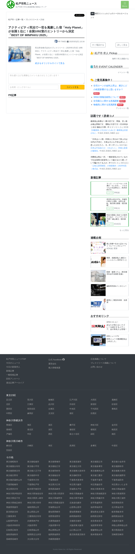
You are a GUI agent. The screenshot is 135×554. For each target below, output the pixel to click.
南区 (114, 434)
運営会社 (52, 364)
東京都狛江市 (54, 466)
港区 (71, 413)
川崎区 (30, 445)
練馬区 (30, 413)
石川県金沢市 (118, 507)
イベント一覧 (123, 72)
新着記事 (10, 371)
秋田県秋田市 (118, 503)
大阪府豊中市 (54, 525)
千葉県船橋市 (12, 484)
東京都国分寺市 (13, 466)
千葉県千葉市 (96, 480)
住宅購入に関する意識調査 (109, 101)
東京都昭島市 (12, 462)
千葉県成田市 (118, 480)
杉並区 (115, 404)
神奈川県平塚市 (76, 498)
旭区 (29, 425)
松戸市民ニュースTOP (16, 359)
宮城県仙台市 (54, 507)
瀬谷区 (72, 429)
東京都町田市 (75, 475)
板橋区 (51, 400)
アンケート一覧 (122, 108)
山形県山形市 (75, 507)
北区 (8, 404)
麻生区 (9, 445)
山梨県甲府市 (12, 521)
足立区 (9, 400)
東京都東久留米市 (77, 471)
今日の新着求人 (13, 367)
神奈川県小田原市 (56, 493)
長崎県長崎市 (12, 539)
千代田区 (94, 409)
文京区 (51, 413)
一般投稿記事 (12, 375)
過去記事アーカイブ (15, 383)
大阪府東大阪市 (76, 525)
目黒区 (94, 413)
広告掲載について (98, 359)
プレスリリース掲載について (103, 363)
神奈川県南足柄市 (14, 503)
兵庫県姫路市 (54, 521)
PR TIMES (61, 41)
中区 (29, 434)
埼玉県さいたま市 (119, 484)
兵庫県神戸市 (33, 521)
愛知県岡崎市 (54, 512)
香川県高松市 (118, 530)
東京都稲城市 (33, 462)
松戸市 (11, 19)
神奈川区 (94, 425)
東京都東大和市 (119, 471)
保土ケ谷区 (74, 434)
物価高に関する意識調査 (108, 104)
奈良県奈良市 (96, 521)
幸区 (50, 445)
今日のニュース (13, 363)
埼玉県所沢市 (12, 489)
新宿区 (94, 404)
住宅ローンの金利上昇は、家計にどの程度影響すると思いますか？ (110, 89)
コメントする (72, 87)
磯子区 (72, 425)
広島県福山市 (33, 530)
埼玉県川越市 (75, 484)
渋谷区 (72, 404)
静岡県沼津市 (96, 516)
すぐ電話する (98, 45)
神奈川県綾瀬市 (119, 489)
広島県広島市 (12, 530)
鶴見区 (115, 429)
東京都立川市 (75, 466)
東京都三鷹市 (96, 475)
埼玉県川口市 (54, 484)
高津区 (72, 445)
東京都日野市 (12, 475)
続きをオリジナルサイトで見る (50, 63)
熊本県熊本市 (96, 534)
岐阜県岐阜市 (118, 512)
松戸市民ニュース (26, 3)
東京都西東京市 (13, 471)
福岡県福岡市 (54, 534)
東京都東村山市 (97, 471)
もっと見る (124, 230)
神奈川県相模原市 (98, 493)
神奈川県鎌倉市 (76, 493)
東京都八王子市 (34, 471)
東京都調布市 (118, 466)
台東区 (51, 409)
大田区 (94, 400)
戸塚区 (9, 434)
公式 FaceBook (56, 359)
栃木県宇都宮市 (34, 489)
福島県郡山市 (33, 507)
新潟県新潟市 (12, 512)
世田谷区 (31, 409)
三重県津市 (11, 516)
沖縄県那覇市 (54, 539)
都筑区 (94, 429)
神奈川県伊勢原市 (14, 493)
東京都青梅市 (54, 462)
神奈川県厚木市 (97, 489)
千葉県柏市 (53, 480)
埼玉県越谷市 (96, 484)
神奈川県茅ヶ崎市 (35, 498)
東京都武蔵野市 (119, 475)
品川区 (51, 404)
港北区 (30, 429)
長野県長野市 (54, 516)
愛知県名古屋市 (97, 512)
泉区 (50, 425)
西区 (50, 434)
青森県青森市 (12, 507)
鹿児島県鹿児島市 (77, 534)
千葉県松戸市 (33, 484)
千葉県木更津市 (76, 480)
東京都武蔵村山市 (14, 480)
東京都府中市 (33, 475)
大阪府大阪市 (118, 521)
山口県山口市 (75, 530)
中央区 (72, 409)
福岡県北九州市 (34, 534)
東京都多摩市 (96, 466)
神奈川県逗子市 (13, 498)
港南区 (9, 429)
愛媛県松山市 (96, 530)
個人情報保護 (54, 368)
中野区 (9, 413)
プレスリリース (32, 19)
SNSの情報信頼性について (109, 97)
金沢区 (115, 425)
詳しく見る (122, 45)
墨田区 (9, 409)
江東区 (30, 404)
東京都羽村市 (54, 471)
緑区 (93, 434)
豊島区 (115, 409)
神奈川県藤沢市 (97, 498)
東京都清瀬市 (75, 462)
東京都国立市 (96, 462)
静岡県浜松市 (118, 516)
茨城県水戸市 (75, 489)
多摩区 (94, 445)
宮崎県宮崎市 (118, 534)
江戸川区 (73, 400)
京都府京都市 (75, 521)
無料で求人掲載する (120, 59)
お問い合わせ (96, 367)
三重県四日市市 (34, 516)
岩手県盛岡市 (96, 503)
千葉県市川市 (33, 480)
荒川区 (30, 400)
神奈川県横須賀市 (56, 503)
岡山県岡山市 (54, 530)
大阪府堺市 (32, 525)
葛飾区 (115, 400)
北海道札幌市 (75, 503)
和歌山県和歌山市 (119, 525)
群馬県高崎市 (54, 489)
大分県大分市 (33, 539)
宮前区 (9, 450)
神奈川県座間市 (119, 493)
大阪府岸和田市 (13, 525)
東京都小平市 (33, 466)
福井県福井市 (96, 507)
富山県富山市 (33, 512)
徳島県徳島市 (12, 534)
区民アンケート (13, 379)
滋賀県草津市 (96, 525)
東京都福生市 (54, 475)
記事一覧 (20, 19)
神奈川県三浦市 (119, 498)
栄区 (50, 429)
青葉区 (9, 425)
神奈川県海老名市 (35, 493)
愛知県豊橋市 (75, 512)
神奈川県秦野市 (55, 498)
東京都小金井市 (119, 462)
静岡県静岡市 (75, 516)
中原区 (115, 445)
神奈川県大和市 (34, 503)
